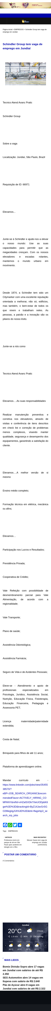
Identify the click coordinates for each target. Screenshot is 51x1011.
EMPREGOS (19, 29)
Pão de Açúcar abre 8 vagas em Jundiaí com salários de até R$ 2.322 (24, 987)
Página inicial (7, 29)
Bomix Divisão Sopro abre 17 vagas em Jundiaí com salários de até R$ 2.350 (23, 970)
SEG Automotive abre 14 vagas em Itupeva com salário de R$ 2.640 (23, 979)
